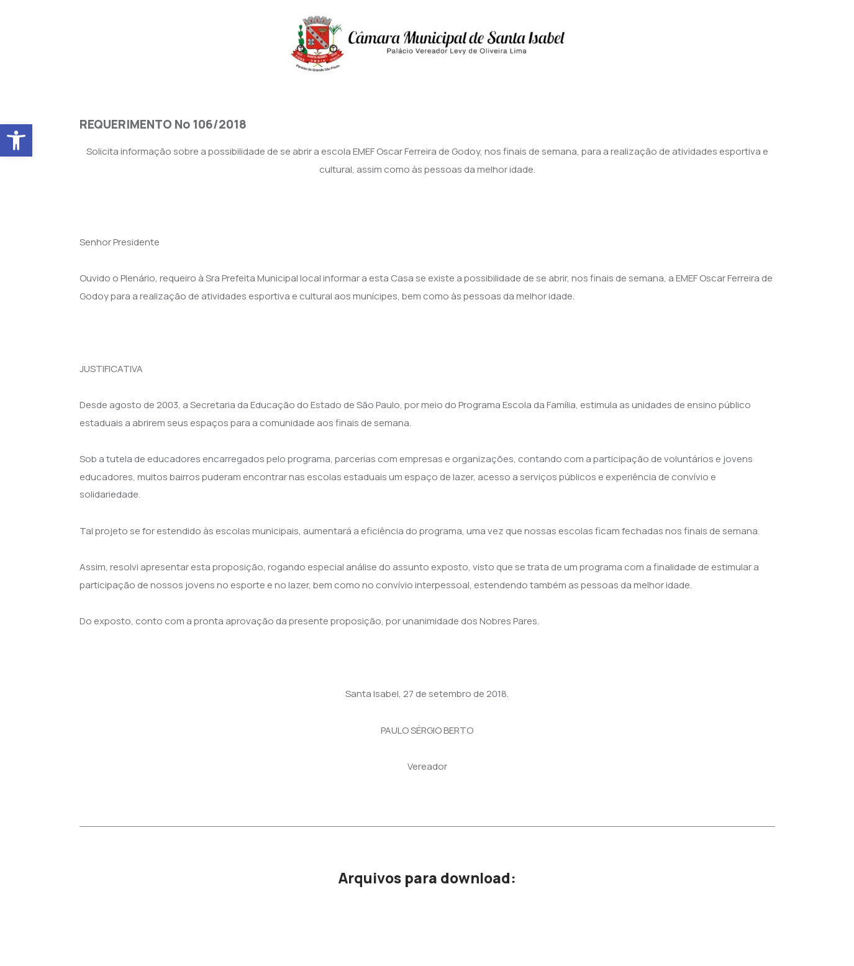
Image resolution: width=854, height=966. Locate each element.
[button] (16, 140)
